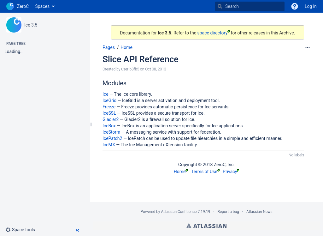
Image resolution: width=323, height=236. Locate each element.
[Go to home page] (17, 6)
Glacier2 (111, 119)
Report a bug (228, 211)
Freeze (109, 106)
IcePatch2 (112, 138)
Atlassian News (259, 211)
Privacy (231, 171)
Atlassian (206, 225)
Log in (311, 6)
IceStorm (111, 132)
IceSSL (109, 113)
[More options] (308, 47)
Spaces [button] (42, 6)
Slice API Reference (141, 59)
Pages (109, 47)
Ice (106, 94)
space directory (213, 32)
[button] (23, 229)
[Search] (219, 6)
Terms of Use (205, 171)
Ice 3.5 (30, 24)
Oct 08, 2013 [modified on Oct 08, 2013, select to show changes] (155, 69)
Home (126, 47)
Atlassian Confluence (179, 211)
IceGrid (109, 100)
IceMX (109, 144)
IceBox (109, 125)
